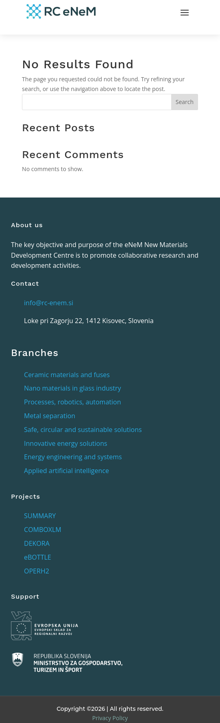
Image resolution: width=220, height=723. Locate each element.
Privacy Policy (110, 718)
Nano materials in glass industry (72, 388)
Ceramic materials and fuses (67, 374)
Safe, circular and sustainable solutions (83, 429)
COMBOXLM (42, 529)
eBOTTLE (37, 557)
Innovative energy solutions (65, 443)
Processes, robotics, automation (72, 401)
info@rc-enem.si (48, 302)
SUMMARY (40, 515)
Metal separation (49, 415)
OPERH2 (36, 571)
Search (185, 102)
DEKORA (37, 543)
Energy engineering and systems (73, 456)
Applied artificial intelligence (66, 470)
